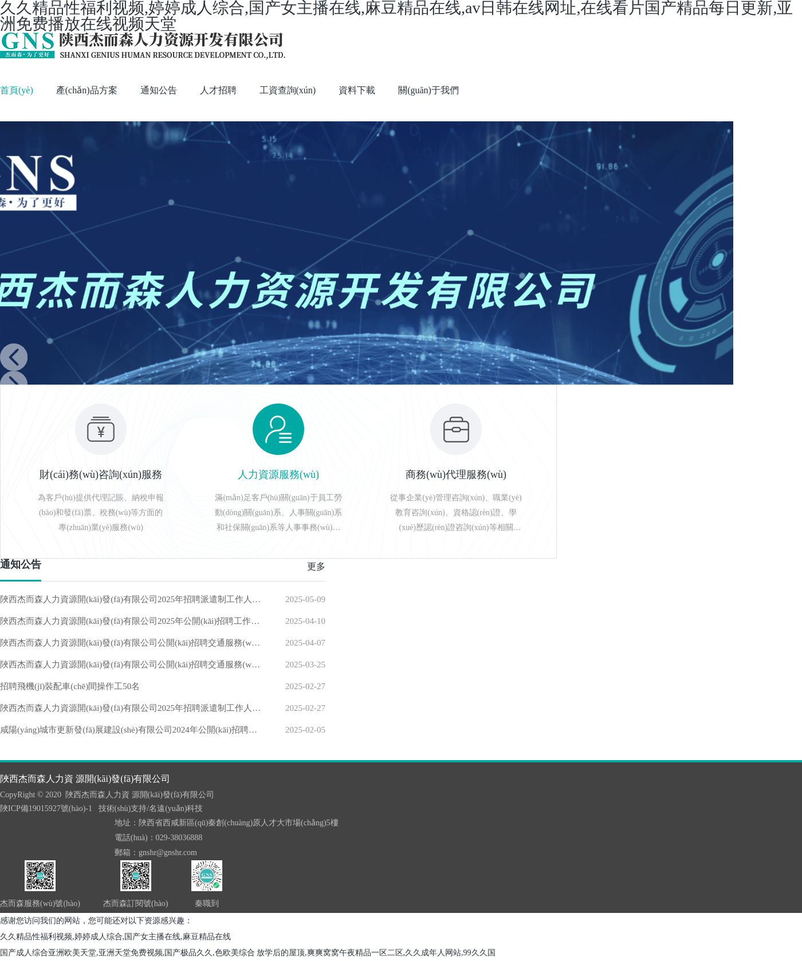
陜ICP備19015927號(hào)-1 (46, 808)
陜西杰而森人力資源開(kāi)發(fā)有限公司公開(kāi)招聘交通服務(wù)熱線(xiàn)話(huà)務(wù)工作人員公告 (131, 664)
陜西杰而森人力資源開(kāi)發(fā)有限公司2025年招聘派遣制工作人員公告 (131, 599)
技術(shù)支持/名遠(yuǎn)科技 (151, 808)
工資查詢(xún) (288, 90)
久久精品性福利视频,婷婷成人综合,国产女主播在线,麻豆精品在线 (115, 936)
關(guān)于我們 (428, 90)
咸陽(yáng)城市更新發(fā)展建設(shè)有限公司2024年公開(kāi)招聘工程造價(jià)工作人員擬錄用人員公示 (131, 729)
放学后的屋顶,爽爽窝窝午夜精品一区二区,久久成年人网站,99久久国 (376, 952)
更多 (316, 566)
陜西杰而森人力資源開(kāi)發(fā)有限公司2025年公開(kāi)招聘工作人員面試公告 (131, 621)
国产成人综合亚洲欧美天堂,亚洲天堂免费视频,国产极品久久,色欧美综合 (127, 952)
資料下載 (357, 90)
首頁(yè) (16, 90)
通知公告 (158, 90)
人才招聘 (218, 90)
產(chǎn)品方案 (86, 90)
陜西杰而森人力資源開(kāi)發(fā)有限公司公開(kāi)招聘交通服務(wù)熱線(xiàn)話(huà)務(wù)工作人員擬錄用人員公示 (131, 642)
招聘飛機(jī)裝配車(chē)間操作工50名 (70, 686)
